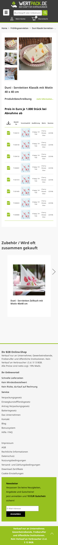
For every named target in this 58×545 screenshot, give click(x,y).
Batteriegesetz (9, 410)
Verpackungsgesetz (12, 397)
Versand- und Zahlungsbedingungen (21, 464)
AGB (4, 447)
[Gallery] (29, 286)
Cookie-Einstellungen (13, 473)
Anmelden (15, 514)
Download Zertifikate (12, 469)
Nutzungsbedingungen (14, 460)
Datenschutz (8, 456)
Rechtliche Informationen (15, 451)
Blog (4, 423)
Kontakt (5, 419)
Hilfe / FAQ (7, 432)
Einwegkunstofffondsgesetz (16, 401)
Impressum (7, 443)
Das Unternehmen (11, 414)
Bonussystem (8, 427)
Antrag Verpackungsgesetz (16, 406)
